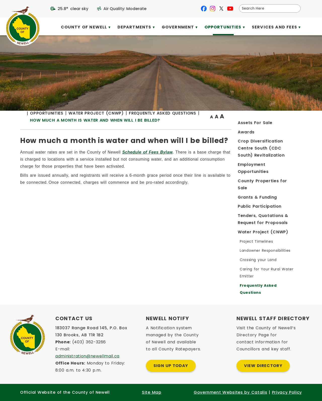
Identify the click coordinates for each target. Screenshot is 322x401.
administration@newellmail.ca (87, 356)
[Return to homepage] (105, 130)
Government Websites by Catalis (230, 392)
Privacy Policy (287, 392)
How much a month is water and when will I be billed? (175, 137)
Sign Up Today (170, 366)
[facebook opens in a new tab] (204, 9)
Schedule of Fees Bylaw (228, 177)
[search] (266, 8)
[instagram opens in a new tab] (213, 9)
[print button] (289, 130)
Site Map (151, 392)
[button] (294, 8)
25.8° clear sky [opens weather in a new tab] (73, 9)
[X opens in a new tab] (221, 9)
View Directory (263, 366)
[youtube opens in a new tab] (230, 9)
